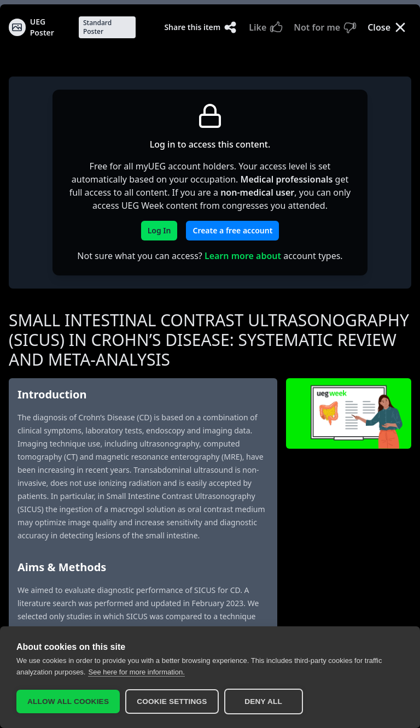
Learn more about (243, 256)
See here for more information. (136, 671)
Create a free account (232, 230)
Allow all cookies (68, 701)
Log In (159, 230)
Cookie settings (172, 701)
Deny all (263, 701)
